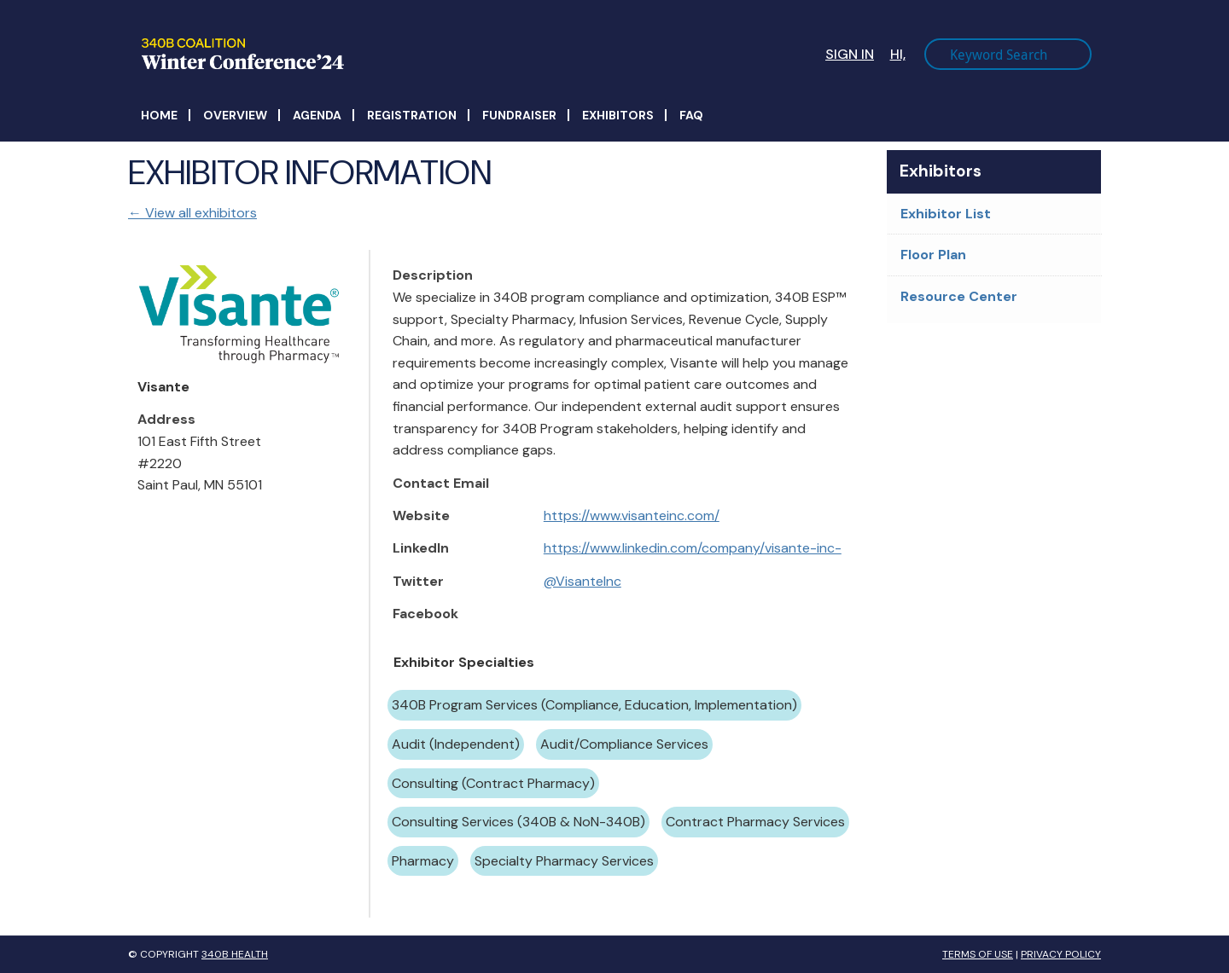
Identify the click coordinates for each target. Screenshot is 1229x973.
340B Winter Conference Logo (385, 53)
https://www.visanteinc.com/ (631, 515)
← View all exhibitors (192, 213)
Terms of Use (977, 954)
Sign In (849, 54)
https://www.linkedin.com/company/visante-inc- (693, 548)
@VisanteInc (582, 581)
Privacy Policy (1061, 954)
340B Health (234, 954)
